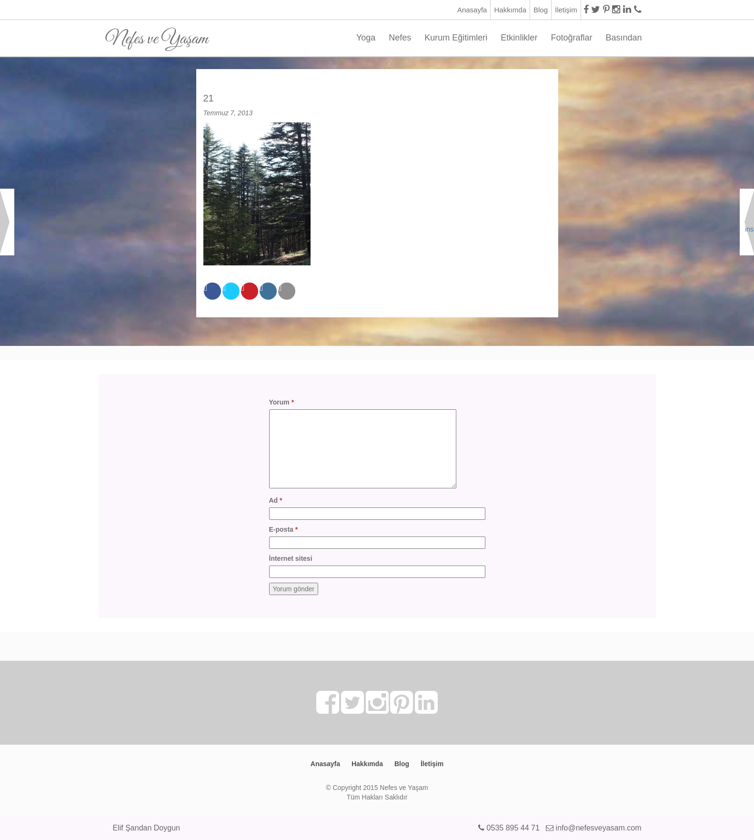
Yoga (365, 37)
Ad (275, 500)
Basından (623, 37)
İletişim (566, 10)
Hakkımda (510, 10)
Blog (540, 10)
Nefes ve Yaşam (157, 35)
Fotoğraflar (571, 37)
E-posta (283, 529)
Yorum (281, 402)
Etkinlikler (519, 37)
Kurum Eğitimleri (455, 37)
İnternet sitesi (290, 558)
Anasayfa (472, 10)
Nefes (400, 37)
